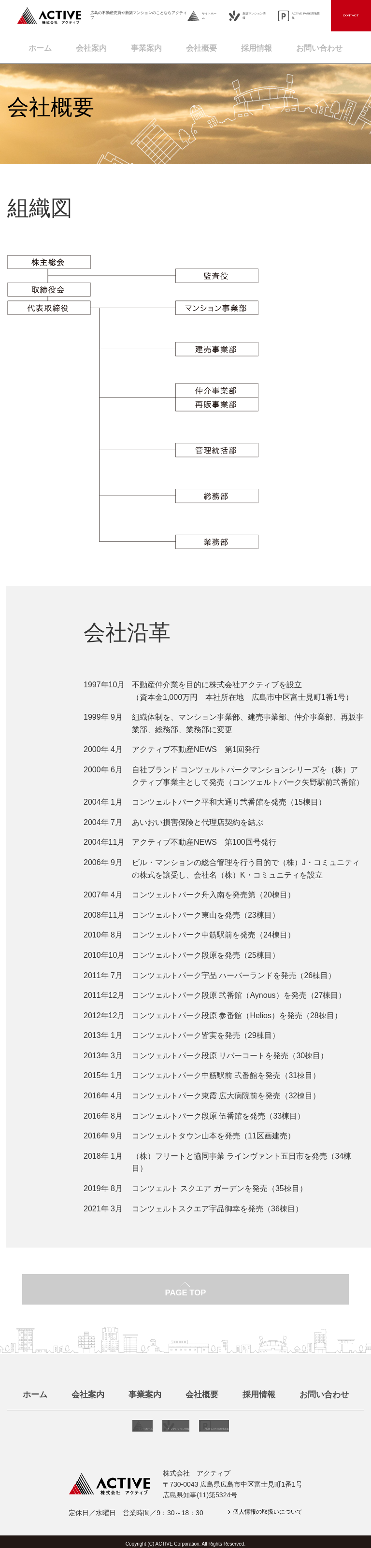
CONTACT (351, 15)
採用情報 (260, 46)
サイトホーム (209, 15)
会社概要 (202, 46)
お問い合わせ (328, 46)
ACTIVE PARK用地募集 (306, 15)
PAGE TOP (185, 1298)
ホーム (29, 46)
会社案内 (84, 46)
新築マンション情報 (254, 15)
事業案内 (143, 46)
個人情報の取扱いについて (261, 1508)
